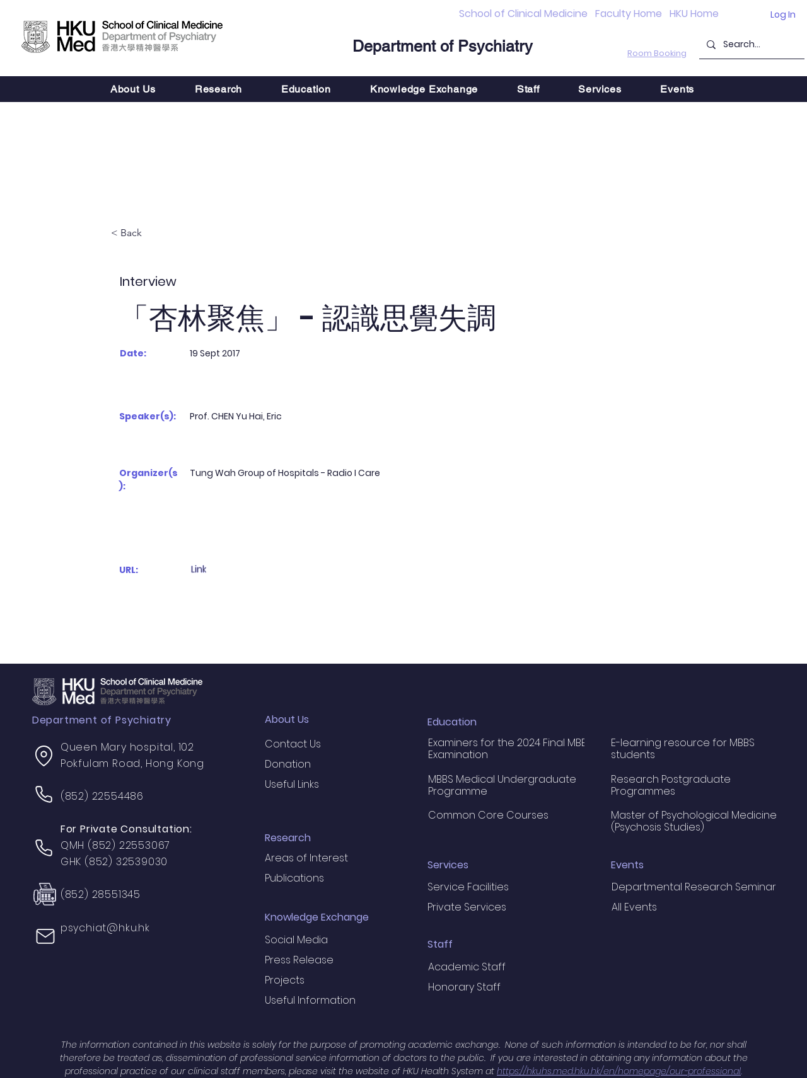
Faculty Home (628, 13)
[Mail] (45, 936)
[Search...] (750, 44)
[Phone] (44, 794)
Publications (294, 878)
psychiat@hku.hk (105, 928)
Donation (288, 764)
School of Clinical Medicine (523, 13)
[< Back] (152, 233)
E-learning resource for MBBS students (683, 748)
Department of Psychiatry (442, 46)
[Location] (44, 756)
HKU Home (694, 13)
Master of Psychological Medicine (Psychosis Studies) (694, 821)
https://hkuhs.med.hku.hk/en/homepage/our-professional (619, 1071)
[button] (218, 89)
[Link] (226, 569)
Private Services (466, 907)
